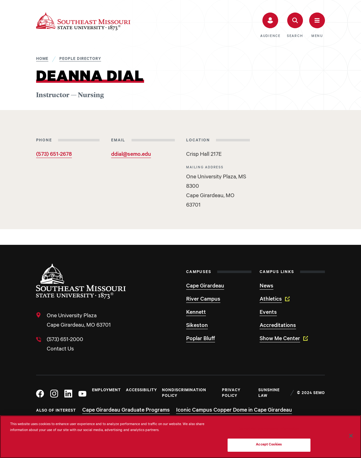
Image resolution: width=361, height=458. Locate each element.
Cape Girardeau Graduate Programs (126, 411)
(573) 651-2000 (65, 340)
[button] (270, 25)
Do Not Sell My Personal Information (269, 429)
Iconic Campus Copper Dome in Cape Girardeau (234, 411)
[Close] (351, 436)
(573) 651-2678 (54, 155)
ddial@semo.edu (131, 155)
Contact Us (60, 349)
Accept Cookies (269, 445)
